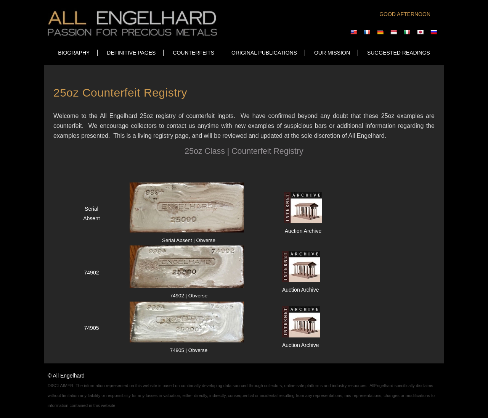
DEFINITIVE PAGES (131, 53)
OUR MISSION (332, 53)
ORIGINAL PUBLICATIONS (264, 53)
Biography (74, 53)
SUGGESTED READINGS (398, 53)
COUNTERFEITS (193, 53)
